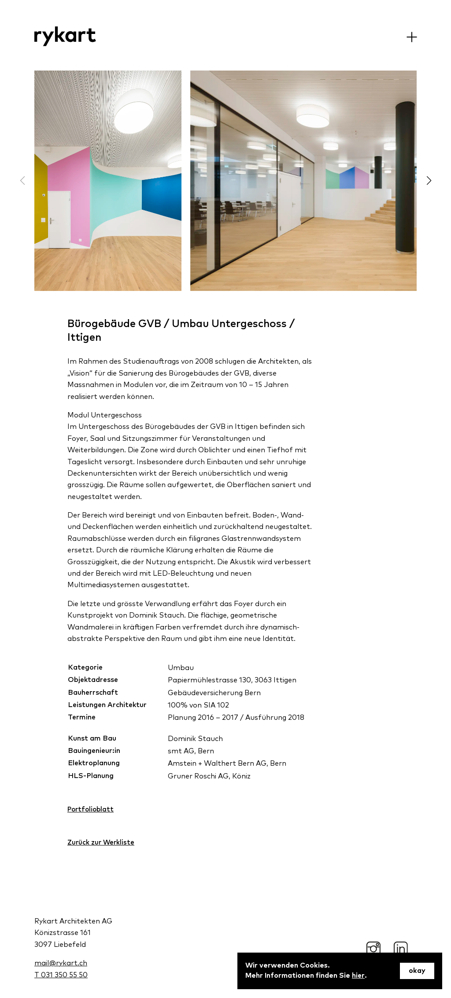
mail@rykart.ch (60, 962)
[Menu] (412, 37)
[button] (429, 180)
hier (358, 975)
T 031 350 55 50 (61, 974)
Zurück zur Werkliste (102, 843)
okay (417, 971)
